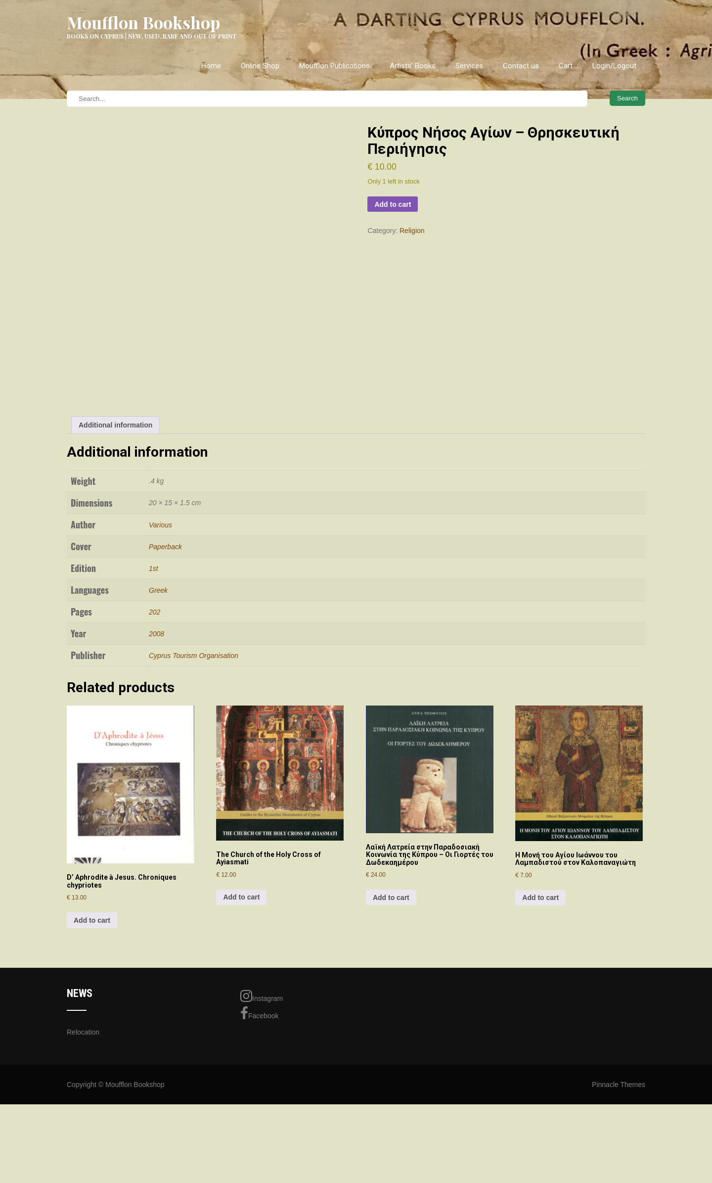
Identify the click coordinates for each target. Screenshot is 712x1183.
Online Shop (260, 65)
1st (153, 697)
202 (154, 740)
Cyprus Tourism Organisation (193, 784)
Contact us (521, 65)
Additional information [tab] (115, 553)
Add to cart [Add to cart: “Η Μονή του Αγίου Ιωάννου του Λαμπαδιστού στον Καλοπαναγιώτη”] (540, 1026)
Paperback (165, 675)
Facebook (259, 1142)
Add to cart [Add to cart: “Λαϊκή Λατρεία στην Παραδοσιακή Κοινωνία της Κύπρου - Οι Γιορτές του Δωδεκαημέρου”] (391, 1026)
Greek (158, 718)
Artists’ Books (413, 65)
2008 (156, 762)
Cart (566, 65)
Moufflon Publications (334, 65)
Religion (412, 231)
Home (211, 65)
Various (160, 653)
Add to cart (392, 204)
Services (469, 65)
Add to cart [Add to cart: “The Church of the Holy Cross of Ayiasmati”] (241, 1026)
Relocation (83, 1160)
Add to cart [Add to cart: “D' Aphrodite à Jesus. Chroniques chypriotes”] (92, 1048)
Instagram (261, 1125)
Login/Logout (614, 65)
